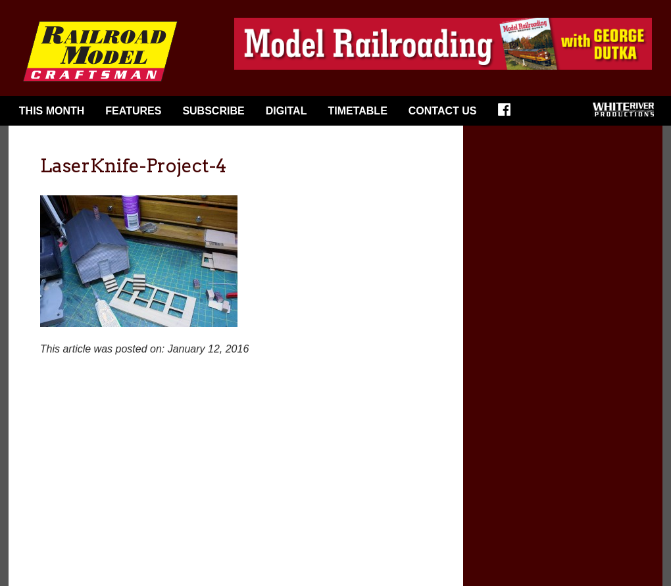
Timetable (357, 110)
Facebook (508, 113)
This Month (52, 110)
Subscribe (213, 110)
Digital (286, 110)
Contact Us (443, 110)
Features (133, 110)
